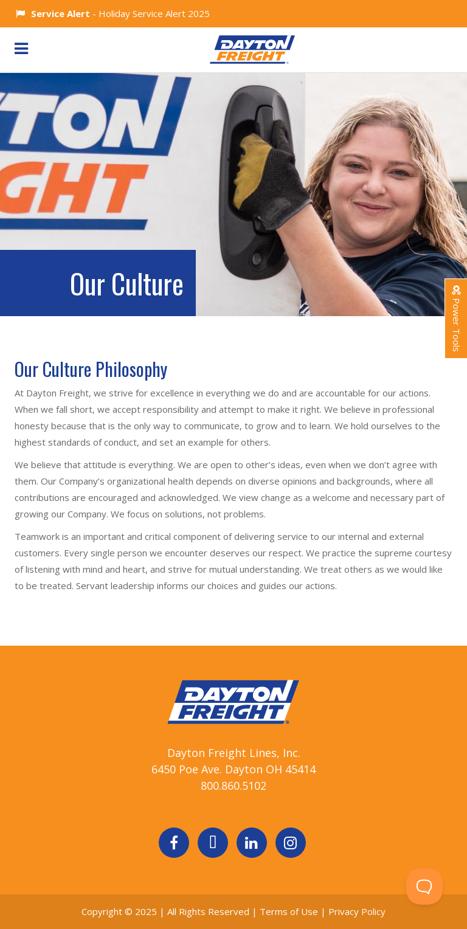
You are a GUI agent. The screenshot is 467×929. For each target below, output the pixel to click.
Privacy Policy (357, 911)
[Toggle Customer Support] (424, 886)
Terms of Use (290, 911)
